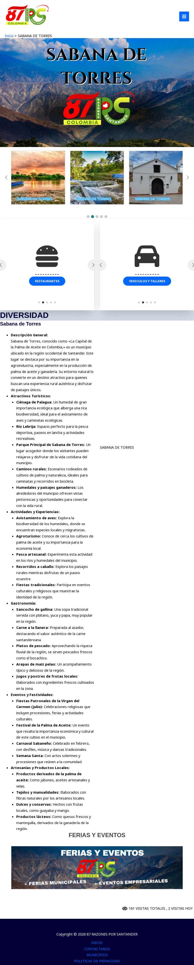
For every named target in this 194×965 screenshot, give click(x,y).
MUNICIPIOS (97, 954)
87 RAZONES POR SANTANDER (30, 27)
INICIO (97, 942)
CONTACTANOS (97, 948)
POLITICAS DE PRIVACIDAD (97, 960)
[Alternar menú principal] (184, 16)
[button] (88, 216)
